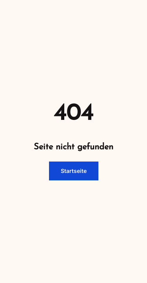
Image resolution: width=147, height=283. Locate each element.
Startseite (74, 170)
